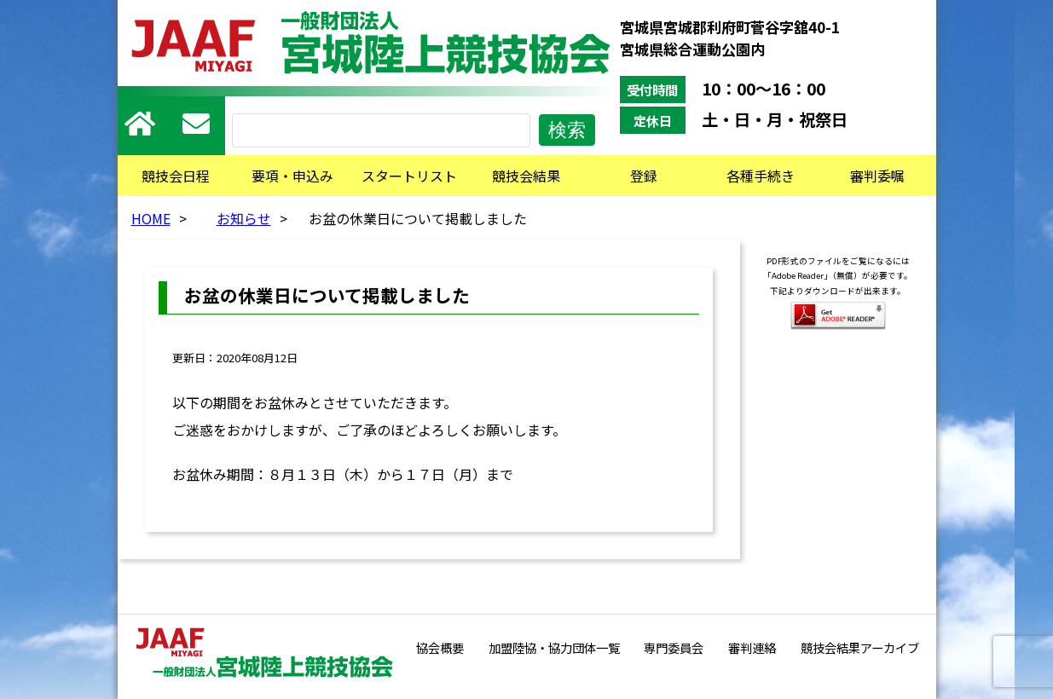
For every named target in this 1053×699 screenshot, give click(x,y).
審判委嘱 (877, 175)
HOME (151, 218)
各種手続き (760, 175)
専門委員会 (673, 647)
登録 (643, 175)
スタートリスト (409, 175)
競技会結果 (526, 175)
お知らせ (244, 218)
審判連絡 (752, 647)
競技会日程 (176, 175)
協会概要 (440, 647)
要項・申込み (292, 175)
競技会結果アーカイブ (860, 647)
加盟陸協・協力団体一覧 (554, 647)
